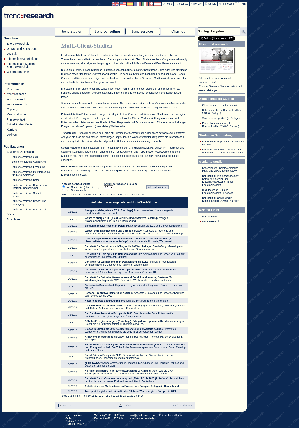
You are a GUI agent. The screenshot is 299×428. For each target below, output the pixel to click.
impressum (229, 3)
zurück (127, 405)
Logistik (11, 53)
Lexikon (12, 134)
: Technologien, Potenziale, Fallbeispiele (126, 300)
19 (121, 194)
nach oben (67, 405)
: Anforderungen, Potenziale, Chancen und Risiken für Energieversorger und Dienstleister (135, 307)
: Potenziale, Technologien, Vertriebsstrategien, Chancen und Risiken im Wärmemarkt (130, 263)
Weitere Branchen (18, 71)
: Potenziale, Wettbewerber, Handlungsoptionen (128, 279)
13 (100, 194)
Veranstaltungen (17, 114)
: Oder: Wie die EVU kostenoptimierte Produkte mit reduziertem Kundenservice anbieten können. (129, 372)
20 (124, 194)
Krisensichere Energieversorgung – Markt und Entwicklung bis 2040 (221, 169)
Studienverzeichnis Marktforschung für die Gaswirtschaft (31, 174)
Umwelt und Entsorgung (22, 48)
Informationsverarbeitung (22, 58)
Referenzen (14, 89)
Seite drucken (184, 405)
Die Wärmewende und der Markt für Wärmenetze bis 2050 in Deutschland (222, 151)
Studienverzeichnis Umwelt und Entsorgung (29, 203)
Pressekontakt (16, 119)
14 (103, 194)
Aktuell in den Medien (20, 124)
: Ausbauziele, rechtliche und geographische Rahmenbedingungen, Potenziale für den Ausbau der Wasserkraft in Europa (134, 232)
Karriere (12, 129)
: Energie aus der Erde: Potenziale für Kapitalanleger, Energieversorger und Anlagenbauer (129, 315)
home (169, 3)
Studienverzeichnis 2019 (25, 156)
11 (92, 194)
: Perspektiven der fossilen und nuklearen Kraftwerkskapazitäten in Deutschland (134, 380)
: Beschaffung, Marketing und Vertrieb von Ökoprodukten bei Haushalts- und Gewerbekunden (134, 248)
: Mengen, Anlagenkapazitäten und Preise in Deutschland (127, 219)
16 (110, 194)
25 (142, 194)
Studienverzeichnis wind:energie (29, 209)
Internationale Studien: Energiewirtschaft (21, 65)
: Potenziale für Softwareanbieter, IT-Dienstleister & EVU (135, 323)
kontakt (198, 3)
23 (135, 194)
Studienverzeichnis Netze (25, 180)
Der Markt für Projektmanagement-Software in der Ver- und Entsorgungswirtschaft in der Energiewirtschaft (221, 180)
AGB (243, 3)
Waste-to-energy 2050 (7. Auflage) (221, 118)
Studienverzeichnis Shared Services (26, 195)
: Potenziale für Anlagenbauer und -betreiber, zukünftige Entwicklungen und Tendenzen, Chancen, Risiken (132, 271)
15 (106, 194)
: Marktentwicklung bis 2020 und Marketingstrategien (133, 225)
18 (117, 194)
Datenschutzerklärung (171, 415)
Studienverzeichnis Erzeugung (28, 167)
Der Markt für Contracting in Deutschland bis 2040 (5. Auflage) (220, 200)
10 (89, 194)
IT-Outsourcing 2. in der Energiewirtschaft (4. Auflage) (218, 192)
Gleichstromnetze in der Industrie (220, 105)
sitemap (183, 3)
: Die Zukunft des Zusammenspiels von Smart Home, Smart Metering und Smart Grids (135, 347)
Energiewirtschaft (18, 43)
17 (114, 194)
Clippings (13, 109)
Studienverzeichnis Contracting (29, 161)
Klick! (213, 82)
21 (128, 194)
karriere (212, 3)
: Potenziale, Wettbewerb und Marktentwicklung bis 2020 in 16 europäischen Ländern (131, 330)
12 (96, 194)
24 (139, 194)
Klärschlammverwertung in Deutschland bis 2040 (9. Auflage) (220, 125)
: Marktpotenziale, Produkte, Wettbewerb (128, 240)
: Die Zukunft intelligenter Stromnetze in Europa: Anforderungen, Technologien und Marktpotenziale (129, 356)
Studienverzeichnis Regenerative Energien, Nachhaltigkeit (30, 187)
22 (131, 194)
